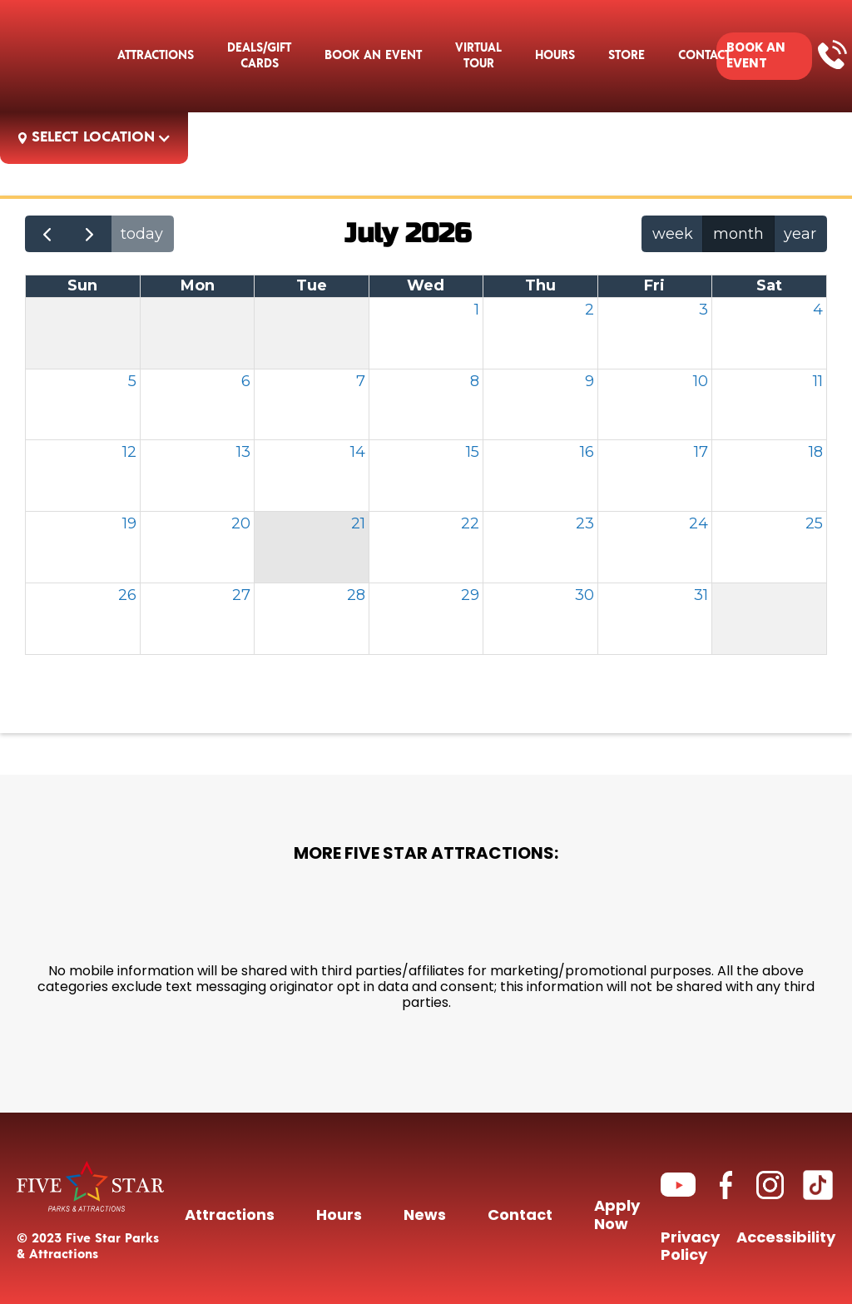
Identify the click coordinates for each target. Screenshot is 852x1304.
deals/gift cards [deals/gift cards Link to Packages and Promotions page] (259, 55)
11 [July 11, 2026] (818, 381)
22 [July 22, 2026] (470, 523)
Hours (555, 55)
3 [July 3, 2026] (703, 309)
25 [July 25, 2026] (814, 523)
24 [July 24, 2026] (698, 523)
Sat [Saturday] (769, 285)
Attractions (155, 55)
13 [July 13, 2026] (243, 452)
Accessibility (785, 1241)
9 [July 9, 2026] (589, 381)
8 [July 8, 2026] (474, 381)
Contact (520, 1216)
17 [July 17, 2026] (701, 452)
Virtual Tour (478, 55)
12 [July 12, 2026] (129, 452)
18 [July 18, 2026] (816, 452)
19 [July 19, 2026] (129, 523)
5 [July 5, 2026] (132, 381)
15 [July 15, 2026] (472, 452)
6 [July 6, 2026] (245, 381)
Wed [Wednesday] (425, 285)
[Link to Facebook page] (726, 1184)
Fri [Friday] (654, 285)
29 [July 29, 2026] (470, 595)
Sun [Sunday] (82, 285)
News (425, 1216)
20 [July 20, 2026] (240, 523)
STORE (626, 55)
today (142, 234)
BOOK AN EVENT (755, 55)
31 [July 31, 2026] (701, 595)
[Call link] (832, 53)
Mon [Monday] (198, 285)
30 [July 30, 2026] (584, 595)
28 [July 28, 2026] (356, 595)
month (738, 234)
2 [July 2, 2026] (589, 309)
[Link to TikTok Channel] (817, 1185)
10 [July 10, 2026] (700, 381)
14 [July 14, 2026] (357, 452)
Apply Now (617, 1216)
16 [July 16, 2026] (587, 452)
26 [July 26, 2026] (127, 595)
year (800, 234)
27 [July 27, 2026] (241, 595)
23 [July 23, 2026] (585, 523)
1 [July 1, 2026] (476, 309)
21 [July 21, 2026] (358, 523)
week (672, 234)
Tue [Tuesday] (311, 285)
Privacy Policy (690, 1248)
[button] (373, 55)
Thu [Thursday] (540, 285)
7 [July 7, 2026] (360, 381)
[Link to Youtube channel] (678, 1185)
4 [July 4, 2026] (818, 309)
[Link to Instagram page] (770, 1184)
